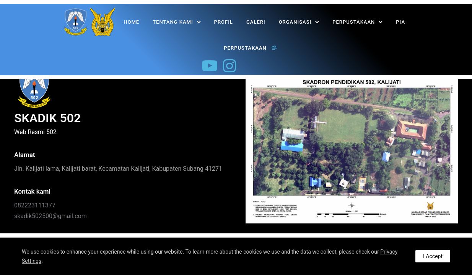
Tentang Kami (173, 22)
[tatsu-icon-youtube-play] (209, 65)
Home (131, 22)
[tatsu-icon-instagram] (229, 65)
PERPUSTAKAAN (353, 22)
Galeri (255, 22)
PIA (400, 22)
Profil (223, 22)
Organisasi (295, 22)
